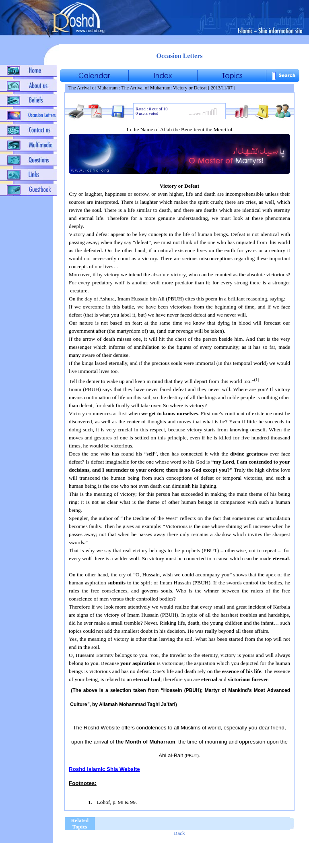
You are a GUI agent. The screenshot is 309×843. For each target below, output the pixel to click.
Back (179, 833)
